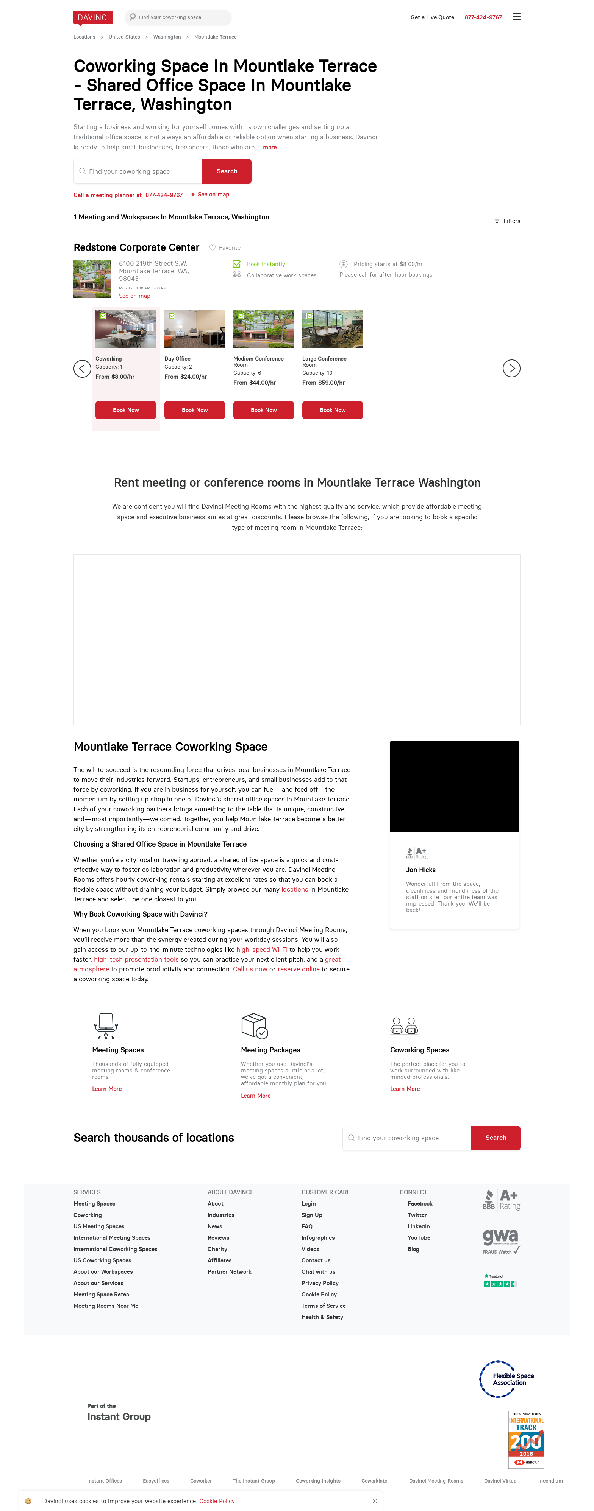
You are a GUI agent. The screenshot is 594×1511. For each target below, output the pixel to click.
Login (309, 1203)
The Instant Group (254, 1481)
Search (227, 171)
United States (124, 37)
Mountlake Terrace (215, 37)
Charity (217, 1249)
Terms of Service (324, 1305)
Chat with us (319, 1271)
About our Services (98, 1283)
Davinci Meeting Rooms (436, 1481)
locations (294, 889)
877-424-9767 (483, 17)
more (270, 147)
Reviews (219, 1237)
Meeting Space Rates (101, 1294)
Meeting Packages (270, 1050)
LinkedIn (415, 1226)
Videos (310, 1249)
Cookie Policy (319, 1294)
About (216, 1203)
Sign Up (312, 1215)
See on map (209, 194)
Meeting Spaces (118, 1050)
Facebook (416, 1203)
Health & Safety (322, 1317)
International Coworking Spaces (115, 1249)
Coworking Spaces (419, 1050)
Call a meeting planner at (128, 195)
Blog (409, 1249)
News (215, 1226)
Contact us (316, 1260)
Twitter (413, 1215)
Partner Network (230, 1271)
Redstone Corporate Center (136, 247)
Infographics (318, 1237)
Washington (167, 37)
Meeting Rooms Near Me (105, 1305)
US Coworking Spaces (102, 1260)
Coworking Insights (318, 1481)
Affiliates (220, 1260)
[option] (126, 369)
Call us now (250, 969)
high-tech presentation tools (136, 959)
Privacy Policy (320, 1283)
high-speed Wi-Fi (262, 949)
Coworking (87, 1215)
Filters (507, 221)
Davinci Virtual (500, 1481)
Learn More (107, 1089)
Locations (84, 37)
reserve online (299, 969)
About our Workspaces (103, 1271)
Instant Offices (104, 1481)
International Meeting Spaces (112, 1237)
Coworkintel (374, 1481)
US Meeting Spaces (99, 1226)
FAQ (307, 1226)
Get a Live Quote (432, 17)
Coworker (201, 1481)
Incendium (550, 1481)
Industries (221, 1215)
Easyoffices (156, 1481)
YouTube (415, 1237)
